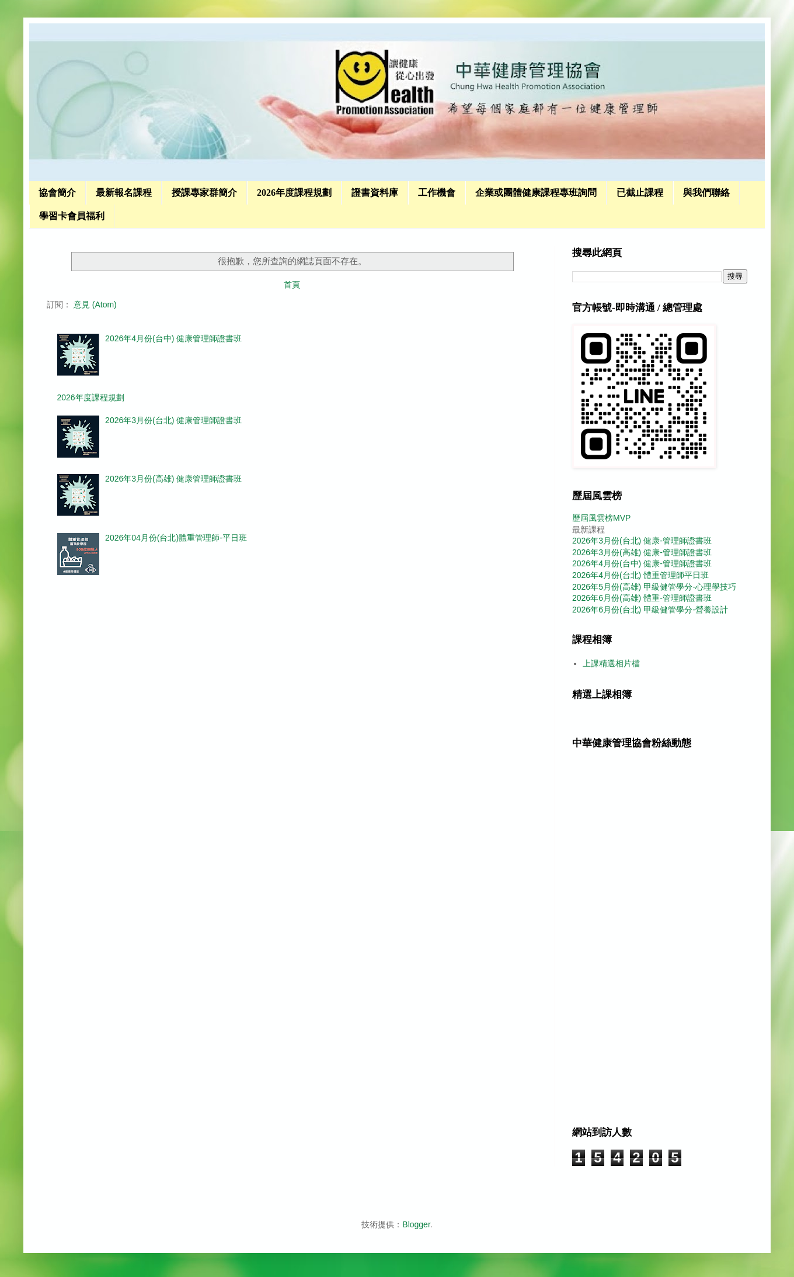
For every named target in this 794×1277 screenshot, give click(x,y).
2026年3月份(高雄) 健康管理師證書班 (173, 478)
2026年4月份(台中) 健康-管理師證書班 (642, 563)
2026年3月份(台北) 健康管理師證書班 (173, 420)
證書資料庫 (374, 193)
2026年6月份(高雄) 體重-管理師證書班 (642, 598)
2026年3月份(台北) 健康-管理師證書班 (642, 540)
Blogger (416, 1224)
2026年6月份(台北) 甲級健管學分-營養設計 (650, 609)
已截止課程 (640, 193)
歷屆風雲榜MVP (601, 517)
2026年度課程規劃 (294, 193)
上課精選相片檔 (611, 663)
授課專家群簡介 (204, 193)
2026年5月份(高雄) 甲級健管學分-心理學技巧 (654, 586)
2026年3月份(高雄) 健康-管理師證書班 (642, 552)
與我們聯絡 (706, 193)
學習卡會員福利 (72, 216)
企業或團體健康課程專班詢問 (536, 193)
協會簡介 (57, 193)
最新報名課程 (124, 193)
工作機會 (436, 193)
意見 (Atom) (95, 304)
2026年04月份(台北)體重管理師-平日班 (176, 537)
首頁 (292, 284)
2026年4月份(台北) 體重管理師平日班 (640, 575)
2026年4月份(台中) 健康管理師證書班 (173, 338)
